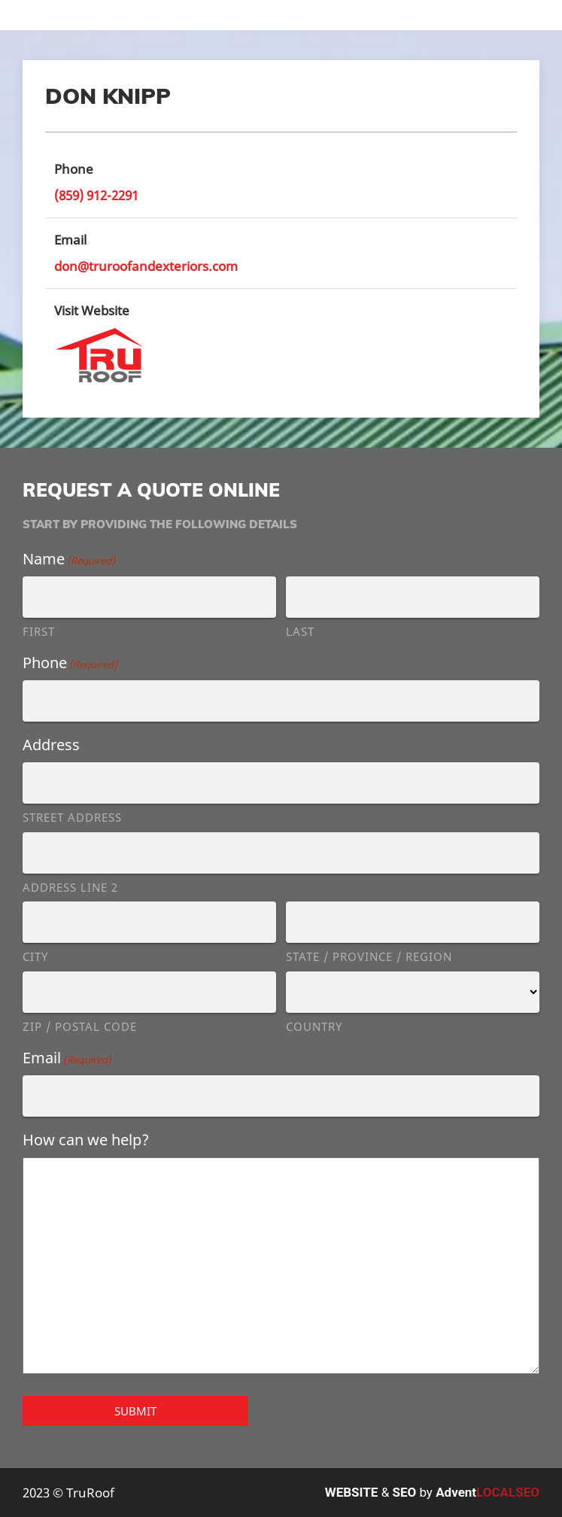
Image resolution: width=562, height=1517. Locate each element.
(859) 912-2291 (96, 195)
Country (314, 1026)
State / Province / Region (369, 956)
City (35, 956)
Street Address (72, 817)
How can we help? (86, 1139)
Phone (70, 662)
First (39, 631)
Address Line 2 (70, 887)
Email (67, 1057)
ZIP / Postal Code (80, 1026)
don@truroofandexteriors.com (146, 266)
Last (300, 631)
